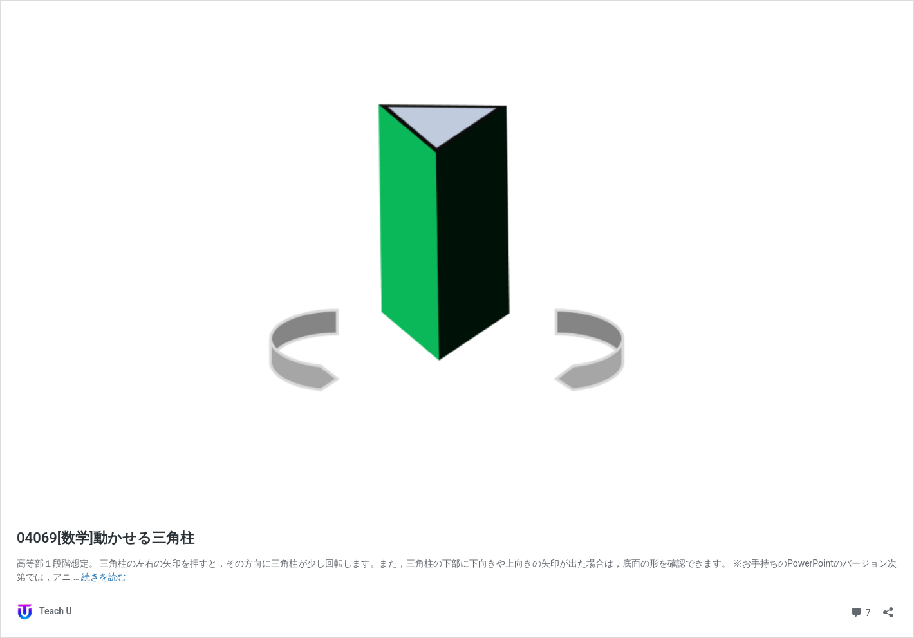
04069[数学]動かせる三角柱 (105, 538)
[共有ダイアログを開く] (888, 608)
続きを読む (103, 577)
